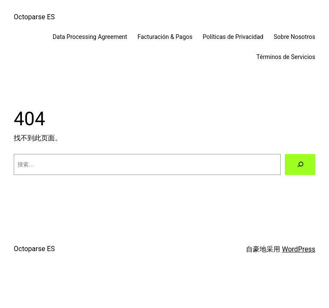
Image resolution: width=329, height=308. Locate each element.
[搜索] (300, 164)
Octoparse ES (34, 17)
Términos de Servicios (286, 56)
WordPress (298, 249)
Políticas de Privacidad (233, 36)
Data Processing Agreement (90, 36)
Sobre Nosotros (294, 36)
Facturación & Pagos (165, 36)
